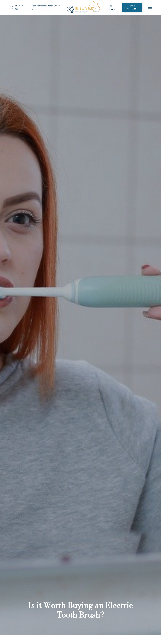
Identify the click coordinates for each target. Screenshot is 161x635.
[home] (84, 7)
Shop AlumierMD (132, 7)
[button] (150, 7)
